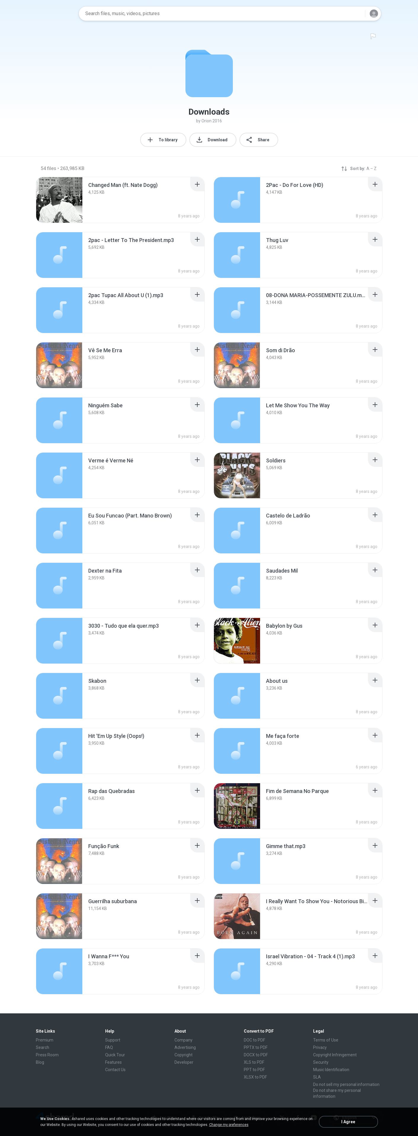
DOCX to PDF (256, 1054)
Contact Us (115, 1069)
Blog (40, 1062)
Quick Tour (115, 1054)
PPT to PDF (254, 1069)
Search (42, 1047)
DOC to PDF (254, 1040)
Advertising (185, 1047)
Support (112, 1040)
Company (183, 1040)
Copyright (183, 1054)
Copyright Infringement (335, 1054)
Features (113, 1062)
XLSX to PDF (255, 1077)
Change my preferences (229, 1125)
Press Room (47, 1054)
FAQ (109, 1047)
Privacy (320, 1047)
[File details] (59, 200)
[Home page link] (55, 13)
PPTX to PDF (256, 1047)
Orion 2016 (211, 120)
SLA (317, 1077)
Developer (183, 1062)
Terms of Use (325, 1040)
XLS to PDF (254, 1062)
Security (321, 1062)
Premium (44, 1040)
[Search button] (357, 14)
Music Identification (331, 1069)
